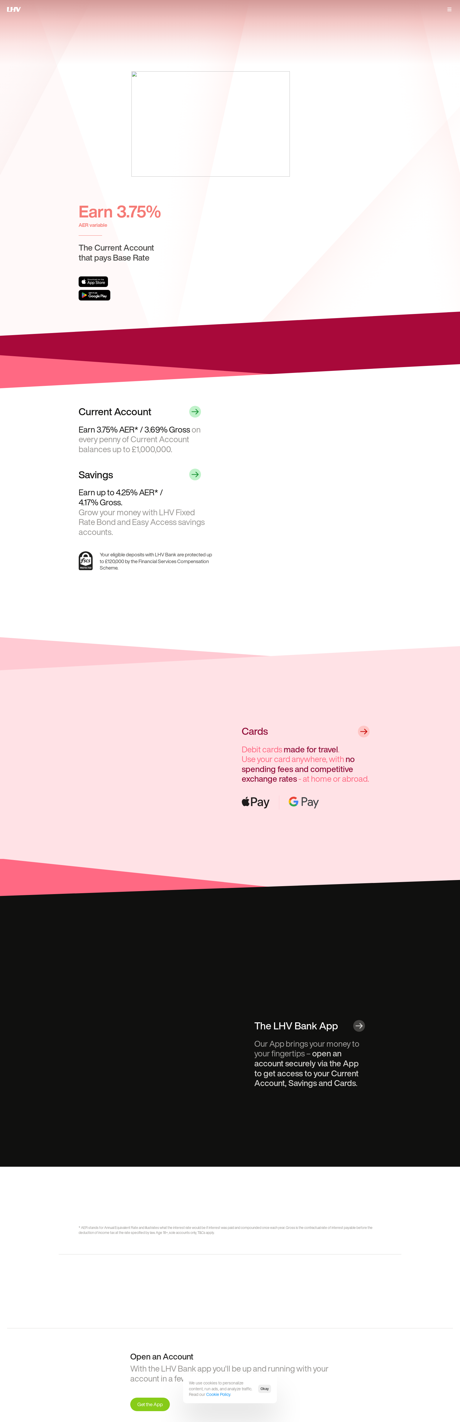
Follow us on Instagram (342, 1350)
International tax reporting (288, 1358)
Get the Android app (171, 1350)
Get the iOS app (168, 1343)
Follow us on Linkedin (340, 1343)
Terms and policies (226, 1343)
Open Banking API (282, 1350)
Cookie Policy (218, 1394)
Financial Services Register (154, 1386)
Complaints (277, 1343)
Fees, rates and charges (230, 1358)
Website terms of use (228, 1350)
